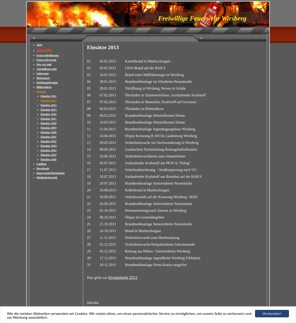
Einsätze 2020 (48, 132)
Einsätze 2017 (48, 118)
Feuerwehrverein (46, 60)
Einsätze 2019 (48, 127)
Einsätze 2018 (48, 123)
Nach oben (93, 302)
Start (39, 44)
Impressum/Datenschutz (50, 173)
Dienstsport (43, 78)
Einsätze (41, 91)
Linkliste (41, 164)
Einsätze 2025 (48, 155)
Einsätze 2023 (48, 145)
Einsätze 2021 (48, 136)
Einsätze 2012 (48, 96)
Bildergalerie (44, 87)
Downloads (42, 168)
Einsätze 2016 (48, 114)
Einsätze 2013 (48, 100)
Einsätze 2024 (48, 150)
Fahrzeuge (42, 73)
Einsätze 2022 (48, 141)
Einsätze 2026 (48, 159)
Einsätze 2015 (48, 109)
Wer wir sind (43, 64)
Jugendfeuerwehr (46, 69)
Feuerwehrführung (47, 55)
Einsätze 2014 (48, 105)
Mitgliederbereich (46, 177)
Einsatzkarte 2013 (122, 278)
